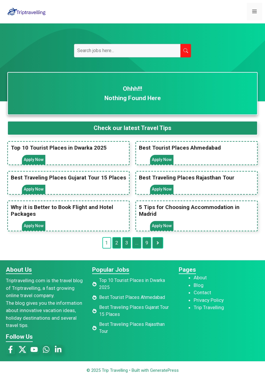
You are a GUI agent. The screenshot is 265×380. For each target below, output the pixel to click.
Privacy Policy (209, 300)
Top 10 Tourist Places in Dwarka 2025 (59, 147)
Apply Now (34, 159)
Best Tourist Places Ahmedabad (180, 147)
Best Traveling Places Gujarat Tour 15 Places (68, 177)
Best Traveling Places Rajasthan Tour (186, 177)
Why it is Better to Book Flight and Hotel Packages (62, 211)
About (200, 278)
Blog (199, 285)
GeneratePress (164, 370)
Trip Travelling (209, 308)
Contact (202, 293)
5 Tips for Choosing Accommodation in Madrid (189, 211)
